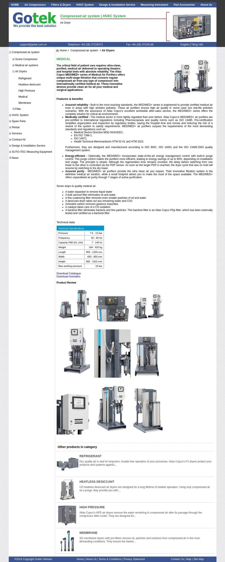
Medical (23, 96)
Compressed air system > (86, 50)
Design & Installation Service (117, 4)
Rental (16, 127)
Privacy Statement (134, 559)
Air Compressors (35, 4)
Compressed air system (26, 52)
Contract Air (19, 139)
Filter (18, 109)
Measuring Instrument (154, 4)
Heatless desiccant (30, 84)
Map (188, 559)
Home (63, 50)
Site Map (199, 559)
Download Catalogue (69, 273)
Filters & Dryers (61, 4)
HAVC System (85, 4)
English (184, 44)
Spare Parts (19, 121)
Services (17, 133)
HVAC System (20, 115)
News (15, 157)
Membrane (25, 102)
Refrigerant (25, 78)
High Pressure (27, 90)
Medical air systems (26, 65)
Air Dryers (21, 71)
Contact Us (177, 559)
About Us (206, 4)
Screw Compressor (26, 59)
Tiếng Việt (197, 44)
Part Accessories (184, 4)
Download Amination (68, 276)
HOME (15, 4)
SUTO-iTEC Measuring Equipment (32, 151)
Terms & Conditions (110, 559)
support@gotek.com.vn (33, 44)
